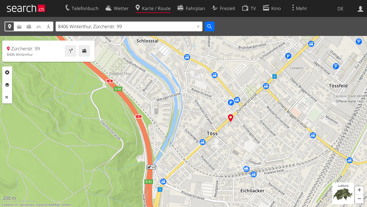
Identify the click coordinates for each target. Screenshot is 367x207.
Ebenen (7, 85)
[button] (359, 190)
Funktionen (7, 97)
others (66, 205)
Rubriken (7, 72)
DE (340, 8)
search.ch (11, 205)
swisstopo (26, 205)
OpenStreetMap (48, 205)
